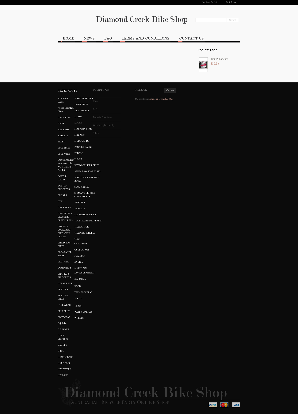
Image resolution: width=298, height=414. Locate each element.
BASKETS (63, 135)
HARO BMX (64, 362)
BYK (60, 201)
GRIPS (61, 350)
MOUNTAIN (80, 267)
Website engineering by (103, 124)
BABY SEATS (64, 117)
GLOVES (62, 344)
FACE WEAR (64, 304)
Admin (96, 132)
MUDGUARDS (81, 140)
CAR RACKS (64, 207)
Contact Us (192, 38)
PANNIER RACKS (83, 146)
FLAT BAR (79, 255)
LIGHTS (78, 116)
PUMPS (78, 158)
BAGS (61, 123)
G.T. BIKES (63, 329)
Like (172, 90)
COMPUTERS (64, 267)
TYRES (78, 305)
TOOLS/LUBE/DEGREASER (88, 220)
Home (68, 38)
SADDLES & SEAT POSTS (87, 171)
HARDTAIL (80, 278)
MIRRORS (79, 134)
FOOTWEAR (64, 316)
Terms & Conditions (102, 116)
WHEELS (79, 317)
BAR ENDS (63, 129)
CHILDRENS (80, 243)
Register (214, 2)
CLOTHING (63, 261)
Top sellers (71, 50)
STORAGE (79, 208)
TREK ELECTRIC (83, 292)
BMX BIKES (64, 147)
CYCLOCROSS (82, 249)
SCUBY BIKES (81, 186)
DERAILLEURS (65, 283)
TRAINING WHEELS (84, 232)
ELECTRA (63, 289)
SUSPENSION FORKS (85, 214)
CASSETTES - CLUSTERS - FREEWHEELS (65, 216)
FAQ (108, 38)
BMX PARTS (64, 153)
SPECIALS (79, 202)
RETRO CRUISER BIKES (86, 165)
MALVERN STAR (83, 128)
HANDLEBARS (65, 356)
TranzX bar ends (83, 58)
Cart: (228, 2)
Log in (205, 2)
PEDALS (78, 152)
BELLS (61, 141)
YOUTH (78, 298)
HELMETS (63, 375)
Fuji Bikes (62, 323)
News (89, 38)
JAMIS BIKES (81, 104)
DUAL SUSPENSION (84, 272)
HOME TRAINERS (83, 98)
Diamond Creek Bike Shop (149, 19)
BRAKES (62, 195)
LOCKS (78, 122)
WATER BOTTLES (83, 311)
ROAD (77, 285)
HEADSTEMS (64, 368)
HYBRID (78, 261)
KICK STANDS (81, 110)
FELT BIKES (64, 310)
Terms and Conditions (146, 38)
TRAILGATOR (81, 226)
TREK (77, 238)
